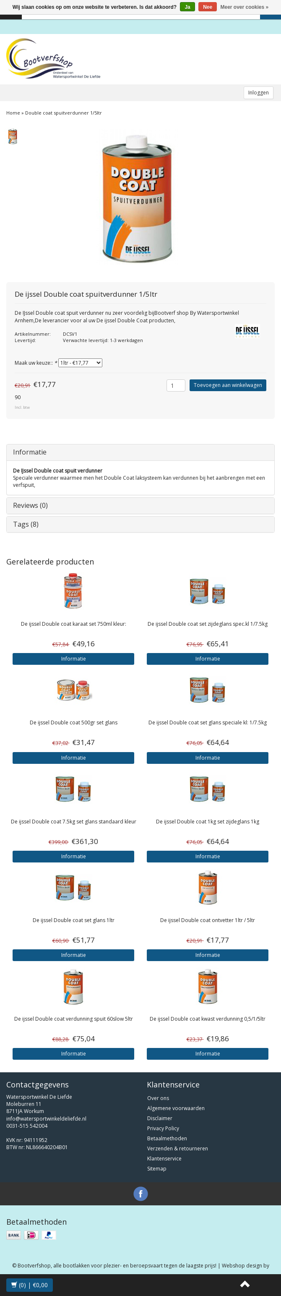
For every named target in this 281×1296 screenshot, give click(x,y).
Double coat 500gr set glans (73, 722)
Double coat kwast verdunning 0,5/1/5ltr (207, 1018)
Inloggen (258, 92)
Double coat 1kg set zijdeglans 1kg (207, 821)
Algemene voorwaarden (176, 1108)
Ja (187, 7)
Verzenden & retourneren (177, 1148)
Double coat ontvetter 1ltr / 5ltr (207, 920)
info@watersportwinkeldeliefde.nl (46, 1118)
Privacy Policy (163, 1128)
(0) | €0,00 (29, 1285)
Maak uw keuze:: (36, 362)
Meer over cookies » (245, 7)
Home (13, 113)
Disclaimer (159, 1118)
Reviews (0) (30, 505)
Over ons (158, 1098)
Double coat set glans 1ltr (73, 920)
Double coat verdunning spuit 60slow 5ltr (73, 1018)
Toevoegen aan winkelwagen (228, 385)
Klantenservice (164, 1158)
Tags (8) (26, 524)
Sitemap (157, 1168)
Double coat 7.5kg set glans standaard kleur (73, 821)
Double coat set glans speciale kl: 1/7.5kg (207, 722)
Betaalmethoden (167, 1138)
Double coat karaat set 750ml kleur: (73, 623)
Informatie (30, 452)
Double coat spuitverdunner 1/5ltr (63, 113)
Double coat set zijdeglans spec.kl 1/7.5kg (208, 623)
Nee (207, 7)
